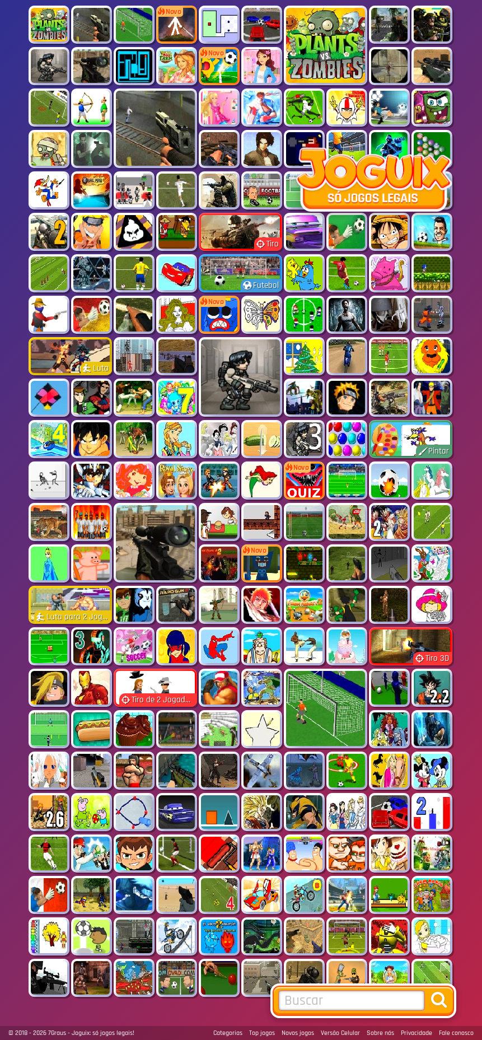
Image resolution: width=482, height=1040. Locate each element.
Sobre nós (380, 1033)
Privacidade (416, 1033)
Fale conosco (456, 1033)
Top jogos (262, 1033)
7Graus (57, 1033)
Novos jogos (298, 1033)
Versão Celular (340, 1033)
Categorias (227, 1033)
